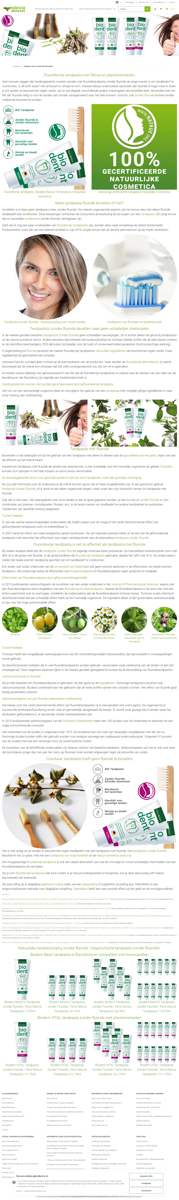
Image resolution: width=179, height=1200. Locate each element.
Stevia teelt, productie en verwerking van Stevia (65, 1112)
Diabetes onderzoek (99, 1159)
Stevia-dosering (98, 1121)
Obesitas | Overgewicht (100, 1168)
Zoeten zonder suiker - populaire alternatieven (154, 1116)
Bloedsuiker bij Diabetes (101, 1155)
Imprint (21, 1192)
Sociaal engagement (144, 1164)
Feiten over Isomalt (9, 1159)
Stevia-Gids (6, 1168)
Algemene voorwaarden (145, 1168)
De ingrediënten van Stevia (57, 1116)
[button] (155, 9)
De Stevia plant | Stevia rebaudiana (60, 1103)
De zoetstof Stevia (143, 1098)
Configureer (144, 1184)
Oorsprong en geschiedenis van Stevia (61, 1107)
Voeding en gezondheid (101, 1141)
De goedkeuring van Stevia (57, 1121)
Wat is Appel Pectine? (10, 1150)
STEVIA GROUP (142, 1141)
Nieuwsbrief (6, 1125)
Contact (172, 2)
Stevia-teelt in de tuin (100, 1125)
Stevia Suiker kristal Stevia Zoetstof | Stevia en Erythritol (64, 1154)
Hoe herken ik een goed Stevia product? (107, 1103)
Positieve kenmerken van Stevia (148, 1103)
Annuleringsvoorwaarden (12, 1112)
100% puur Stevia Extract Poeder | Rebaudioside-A (66, 1160)
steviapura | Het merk (144, 1150)
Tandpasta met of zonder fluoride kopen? (63, 1164)
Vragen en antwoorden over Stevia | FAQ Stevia (20, 1164)
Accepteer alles (144, 1178)
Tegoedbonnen (8, 1121)
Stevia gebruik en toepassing (103, 1116)
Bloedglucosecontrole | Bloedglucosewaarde (109, 1164)
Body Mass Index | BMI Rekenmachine (106, 1173)
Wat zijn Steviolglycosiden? (12, 1146)
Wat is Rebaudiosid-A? (10, 1141)
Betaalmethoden (8, 1107)
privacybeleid (53, 1187)
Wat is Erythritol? (8, 1155)
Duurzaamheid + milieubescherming (150, 1159)
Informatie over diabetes (101, 1146)
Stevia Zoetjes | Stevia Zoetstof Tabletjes (62, 1141)
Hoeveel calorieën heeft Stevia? (148, 1107)
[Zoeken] (131, 9)
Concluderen (144, 1191)
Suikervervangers (143, 1112)
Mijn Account (144, 2)
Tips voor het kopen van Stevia (103, 1112)
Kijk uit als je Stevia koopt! (102, 1098)
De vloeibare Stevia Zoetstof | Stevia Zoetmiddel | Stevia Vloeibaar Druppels (65, 1147)
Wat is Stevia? (52, 1098)
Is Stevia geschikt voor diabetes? (104, 1150)
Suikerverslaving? (143, 1121)
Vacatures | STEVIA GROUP (146, 1146)
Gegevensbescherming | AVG (37, 1192)
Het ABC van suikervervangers (14, 1173)
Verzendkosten (159, 2)
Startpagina (130, 2)
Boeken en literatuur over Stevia (59, 1125)
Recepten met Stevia (144, 1125)
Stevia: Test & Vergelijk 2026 (102, 1107)
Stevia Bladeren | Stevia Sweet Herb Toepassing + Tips (66, 1170)
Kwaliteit (139, 1155)
